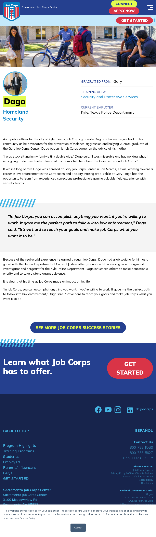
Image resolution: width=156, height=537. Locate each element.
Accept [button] (78, 527)
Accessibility (146, 481)
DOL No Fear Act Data (140, 502)
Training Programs (18, 452)
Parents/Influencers (19, 469)
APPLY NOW (124, 12)
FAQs (7, 474)
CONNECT (124, 4)
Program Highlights (19, 447)
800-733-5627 (141, 454)
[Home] (11, 11)
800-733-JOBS (141, 449)
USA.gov (148, 495)
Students (11, 458)
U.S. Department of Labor (139, 499)
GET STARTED (16, 480)
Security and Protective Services (109, 98)
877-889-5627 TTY (138, 459)
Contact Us (143, 444)
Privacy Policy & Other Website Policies (132, 475)
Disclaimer (147, 484)
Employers (12, 463)
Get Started (134, 22)
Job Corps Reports (143, 471)
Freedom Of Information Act (137, 478)
